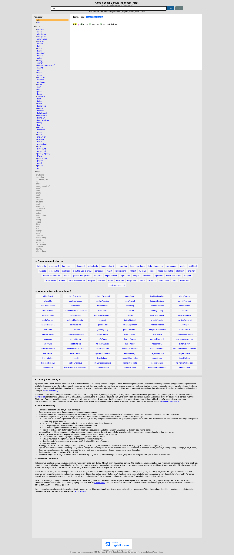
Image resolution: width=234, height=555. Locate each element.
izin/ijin (130, 315)
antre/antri (48, 329)
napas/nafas (157, 344)
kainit (39, 103)
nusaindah (41, 151)
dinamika (120, 280)
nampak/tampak (157, 339)
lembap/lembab (157, 306)
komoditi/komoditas (130, 358)
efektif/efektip (75, 344)
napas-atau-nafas (165, 271)
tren (174, 280)
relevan (67, 276)
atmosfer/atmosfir (47, 348)
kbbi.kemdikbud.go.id (170, 401)
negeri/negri (157, 358)
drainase (41, 82)
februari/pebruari (103, 296)
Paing (39, 156)
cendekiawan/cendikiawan (75, 310)
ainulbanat (41, 34)
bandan (40, 53)
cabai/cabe (75, 306)
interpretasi (122, 266)
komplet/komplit (130, 363)
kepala (40, 108)
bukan (40, 56)
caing (40, 58)
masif (109, 271)
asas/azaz (48, 339)
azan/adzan (48, 353)
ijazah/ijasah (102, 358)
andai (40, 44)
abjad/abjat (48, 296)
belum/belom (47, 358)
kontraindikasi (43, 120)
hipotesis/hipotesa (102, 353)
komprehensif (68, 266)
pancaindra (42, 158)
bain (39, 46)
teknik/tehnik (184, 358)
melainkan (41, 137)
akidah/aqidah (48, 310)
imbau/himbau (103, 368)
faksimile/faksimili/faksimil (75, 368)
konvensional (120, 271)
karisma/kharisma (130, 348)
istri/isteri (130, 310)
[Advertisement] (136, 46)
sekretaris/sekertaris (184, 339)
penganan (99, 271)
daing (39, 70)
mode (152, 271)
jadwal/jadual (130, 320)
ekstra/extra (75, 353)
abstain (40, 29)
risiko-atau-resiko (155, 266)
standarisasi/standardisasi (184, 348)
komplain (41, 118)
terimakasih (93, 266)
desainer (41, 77)
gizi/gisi (102, 320)
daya (39, 72)
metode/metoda (157, 325)
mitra (39, 142)
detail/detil (75, 329)
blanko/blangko (75, 301)
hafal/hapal (102, 339)
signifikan (159, 276)
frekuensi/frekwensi (102, 315)
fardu (39, 84)
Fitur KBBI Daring (50, 390)
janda (142, 280)
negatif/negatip (157, 353)
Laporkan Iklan (80, 492)
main (39, 132)
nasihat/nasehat (157, 348)
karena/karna (130, 339)
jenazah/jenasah (130, 325)
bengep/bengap (48, 363)
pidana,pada (171, 266)
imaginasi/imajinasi (102, 363)
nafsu (39, 146)
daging (40, 68)
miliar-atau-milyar (173, 276)
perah (39, 163)
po (38, 168)
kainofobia (41, 106)
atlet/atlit (47, 344)
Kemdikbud (40, 397)
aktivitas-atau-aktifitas (82, 271)
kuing (39, 122)
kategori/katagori (130, 353)
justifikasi (193, 266)
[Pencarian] (109, 8)
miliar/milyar (157, 334)
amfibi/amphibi (48, 315)
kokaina (40, 111)
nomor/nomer (157, 363)
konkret (62, 280)
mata (39, 134)
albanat (40, 41)
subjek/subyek (184, 353)
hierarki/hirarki (103, 348)
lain (38, 125)
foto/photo (102, 310)
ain (39, 20)
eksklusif (180, 271)
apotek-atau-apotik (117, 285)
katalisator (147, 276)
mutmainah (42, 144)
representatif (50, 280)
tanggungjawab (107, 266)
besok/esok (48, 368)
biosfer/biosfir (75, 296)
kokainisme (42, 115)
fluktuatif (142, 271)
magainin (41, 130)
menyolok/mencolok (157, 329)
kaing (39, 101)
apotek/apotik (48, 334)
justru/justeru (129, 334)
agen (39, 32)
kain (39, 99)
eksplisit (91, 280)
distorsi (101, 280)
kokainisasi (42, 113)
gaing (39, 89)
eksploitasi (131, 280)
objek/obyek (184, 296)
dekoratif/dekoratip (75, 320)
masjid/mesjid (157, 320)
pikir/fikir (184, 310)
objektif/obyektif (184, 301)
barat (110, 280)
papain (40, 161)
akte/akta (48, 301)
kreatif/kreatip (130, 368)
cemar (40, 63)
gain (39, 87)
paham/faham (185, 306)
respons (187, 276)
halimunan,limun (137, 266)
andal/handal (47, 320)
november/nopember (157, 368)
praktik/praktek (184, 315)
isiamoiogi (184, 280)
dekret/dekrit (75, 325)
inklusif (133, 271)
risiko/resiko (184, 329)
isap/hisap (130, 306)
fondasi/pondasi (102, 301)
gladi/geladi (103, 325)
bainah (40, 48)
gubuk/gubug (102, 329)
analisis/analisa (47, 325)
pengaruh (98, 276)
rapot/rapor (184, 325)
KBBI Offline (99, 483)
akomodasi (164, 280)
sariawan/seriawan (185, 334)
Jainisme (41, 96)
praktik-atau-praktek (81, 276)
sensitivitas (54, 271)
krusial (182, 266)
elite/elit (75, 358)
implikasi (66, 271)
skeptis (136, 276)
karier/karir (129, 344)
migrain (40, 139)
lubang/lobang (157, 310)
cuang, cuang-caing (46, 65)
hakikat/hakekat (102, 344)
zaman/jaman (184, 368)
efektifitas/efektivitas (75, 348)
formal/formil (102, 306)
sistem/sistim (184, 344)
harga (39, 94)
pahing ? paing (43, 153)
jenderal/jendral (130, 329)
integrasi (81, 266)
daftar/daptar (75, 315)
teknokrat (152, 280)
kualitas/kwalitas (157, 296)
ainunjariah (42, 39)
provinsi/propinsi (185, 320)
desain (40, 75)
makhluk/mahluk (157, 315)
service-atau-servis (77, 280)
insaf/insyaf (130, 301)
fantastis (42, 271)
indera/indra (130, 296)
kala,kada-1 (54, 266)
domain (40, 80)
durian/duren (75, 339)
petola (40, 165)
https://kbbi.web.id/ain (95, 17)
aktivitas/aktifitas (48, 306)
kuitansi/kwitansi (157, 301)
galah (39, 92)
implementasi (111, 276)
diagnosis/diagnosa (75, 334)
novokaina (41, 149)
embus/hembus (75, 363)
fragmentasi (125, 276)
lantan (40, 127)
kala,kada (41, 266)
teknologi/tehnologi (184, 363)
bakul (40, 51)
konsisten (191, 271)
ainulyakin (41, 36)
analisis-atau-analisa (51, 276)
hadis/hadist (102, 334)
